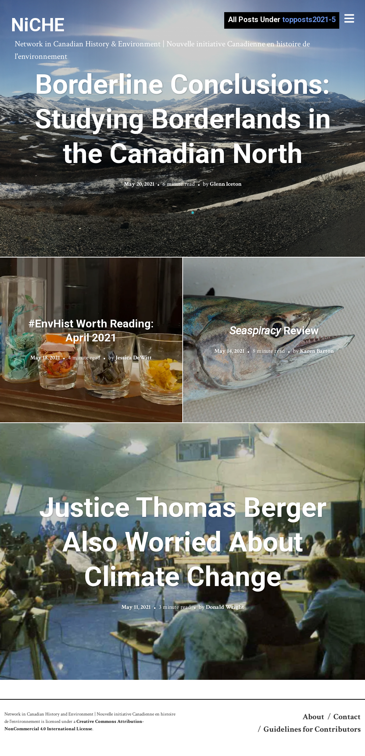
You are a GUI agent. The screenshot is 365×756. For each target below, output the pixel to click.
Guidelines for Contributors (312, 729)
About (313, 716)
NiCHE (37, 25)
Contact (347, 716)
